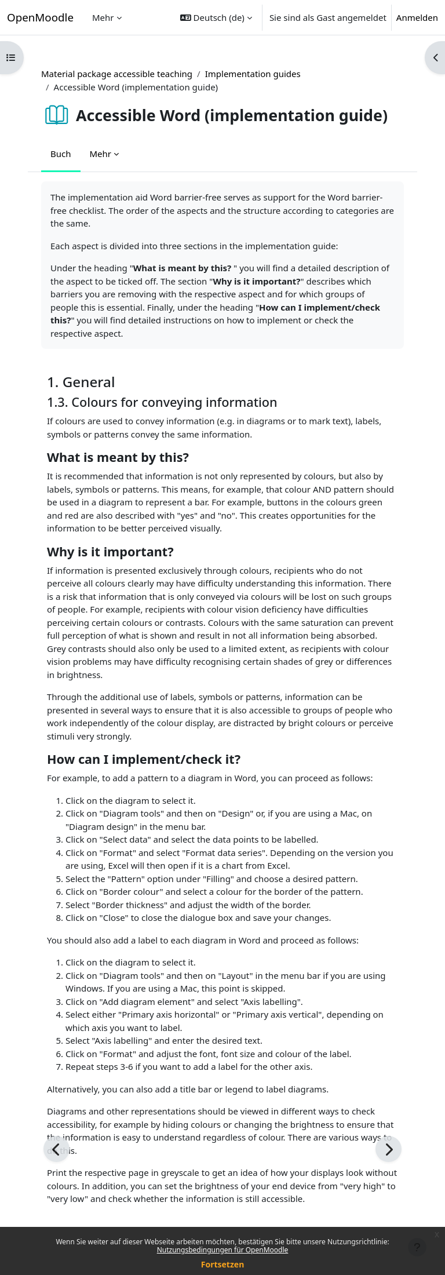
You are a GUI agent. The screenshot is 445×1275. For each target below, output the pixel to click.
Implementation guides (253, 73)
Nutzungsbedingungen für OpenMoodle (223, 1250)
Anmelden (417, 17)
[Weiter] (388, 1149)
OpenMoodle (40, 17)
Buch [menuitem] (60, 153)
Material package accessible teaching (116, 73)
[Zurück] (56, 1149)
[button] (216, 17)
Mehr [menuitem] (103, 17)
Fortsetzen (223, 1264)
